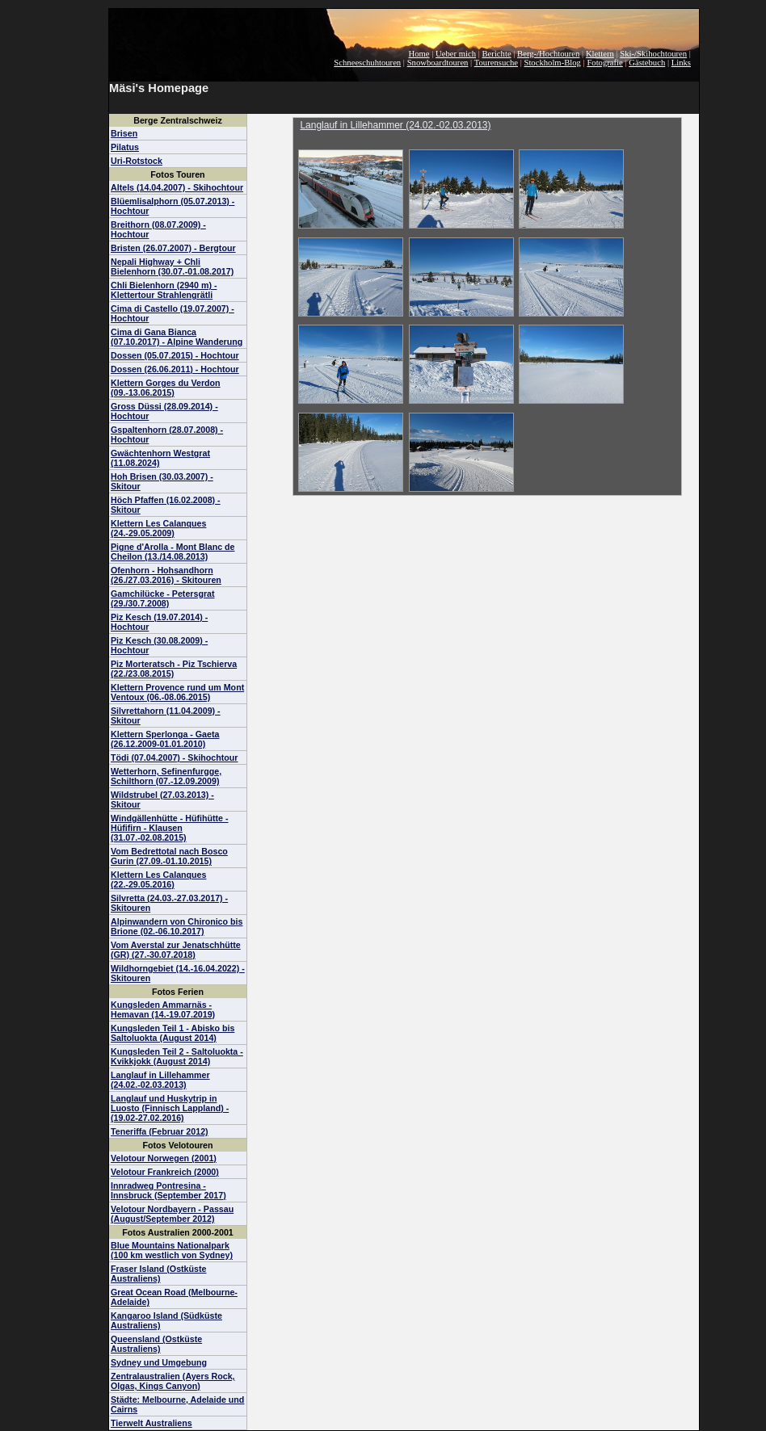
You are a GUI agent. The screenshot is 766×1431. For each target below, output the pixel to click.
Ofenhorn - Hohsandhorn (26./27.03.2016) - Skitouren (166, 575)
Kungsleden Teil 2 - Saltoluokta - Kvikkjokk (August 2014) (177, 1056)
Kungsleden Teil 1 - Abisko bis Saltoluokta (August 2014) (172, 1033)
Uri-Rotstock (136, 161)
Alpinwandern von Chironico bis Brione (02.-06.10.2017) (176, 926)
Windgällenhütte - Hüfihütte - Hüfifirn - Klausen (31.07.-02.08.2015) (170, 827)
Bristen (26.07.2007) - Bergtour (173, 248)
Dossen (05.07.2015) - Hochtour (175, 355)
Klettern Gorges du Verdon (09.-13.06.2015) (166, 387)
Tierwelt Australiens (151, 1423)
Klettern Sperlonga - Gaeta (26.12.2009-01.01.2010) (165, 739)
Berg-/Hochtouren (548, 53)
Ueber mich (456, 53)
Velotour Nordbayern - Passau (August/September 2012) (172, 1213)
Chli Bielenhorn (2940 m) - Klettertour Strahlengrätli (164, 290)
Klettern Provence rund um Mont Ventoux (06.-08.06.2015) (177, 692)
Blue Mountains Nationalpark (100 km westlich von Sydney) (172, 1250)
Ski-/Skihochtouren (653, 53)
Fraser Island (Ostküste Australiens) (158, 1273)
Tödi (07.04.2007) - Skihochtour (174, 757)
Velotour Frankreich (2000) (165, 1172)
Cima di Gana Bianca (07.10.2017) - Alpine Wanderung (176, 336)
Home (419, 53)
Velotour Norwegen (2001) (164, 1158)
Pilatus (125, 147)
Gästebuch (647, 62)
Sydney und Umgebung (159, 1362)
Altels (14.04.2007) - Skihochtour (177, 187)
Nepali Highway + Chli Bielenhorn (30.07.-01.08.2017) (172, 266)
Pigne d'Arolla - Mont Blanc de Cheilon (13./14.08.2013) (173, 551)
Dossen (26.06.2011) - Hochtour (175, 369)
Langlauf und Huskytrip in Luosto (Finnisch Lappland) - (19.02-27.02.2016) (170, 1108)
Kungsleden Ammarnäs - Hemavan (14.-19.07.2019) (163, 1009)
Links (681, 62)
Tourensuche (496, 62)
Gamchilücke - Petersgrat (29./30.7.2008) (163, 598)
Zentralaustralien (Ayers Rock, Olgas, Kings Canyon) (173, 1381)
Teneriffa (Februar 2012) (159, 1131)
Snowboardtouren (438, 62)
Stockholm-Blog (552, 62)
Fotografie (604, 62)
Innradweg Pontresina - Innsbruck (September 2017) (168, 1190)
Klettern (600, 53)
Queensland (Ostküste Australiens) (156, 1343)
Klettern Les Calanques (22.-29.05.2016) (158, 879)
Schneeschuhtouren (367, 62)
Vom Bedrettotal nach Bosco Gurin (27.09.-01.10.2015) (169, 856)
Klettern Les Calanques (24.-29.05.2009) (158, 528)
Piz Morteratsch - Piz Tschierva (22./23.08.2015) (174, 668)
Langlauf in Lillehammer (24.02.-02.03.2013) (160, 1079)
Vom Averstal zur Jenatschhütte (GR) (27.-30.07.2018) (176, 949)
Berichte (496, 53)
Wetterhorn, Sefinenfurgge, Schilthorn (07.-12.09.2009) (166, 776)
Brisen (124, 133)
